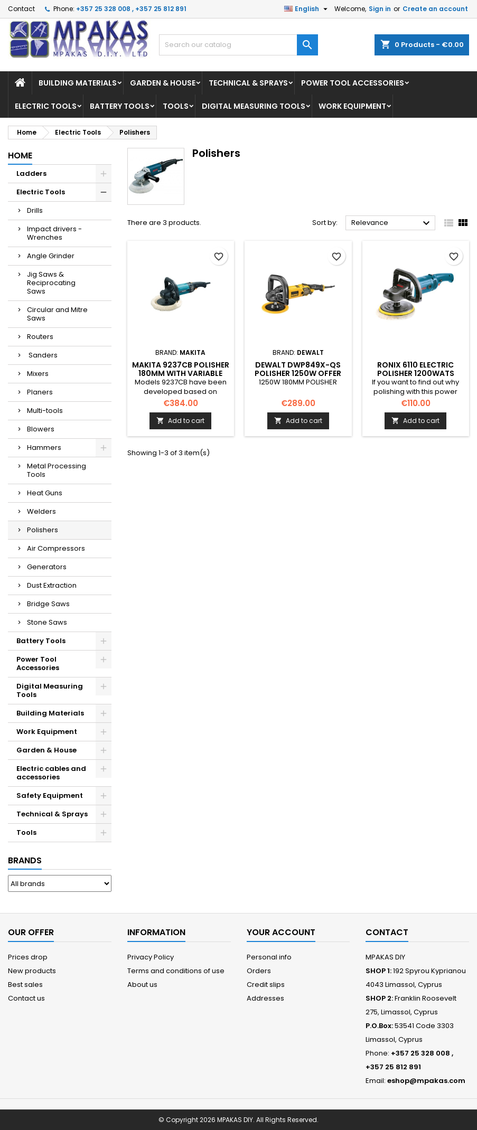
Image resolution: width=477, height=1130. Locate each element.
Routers (40, 337)
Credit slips (266, 985)
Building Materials (78, 83)
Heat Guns (44, 493)
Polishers (42, 530)
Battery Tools (119, 106)
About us (142, 985)
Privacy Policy (150, 957)
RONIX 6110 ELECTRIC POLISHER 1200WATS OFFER (415, 373)
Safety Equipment (49, 795)
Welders (41, 511)
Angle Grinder (50, 256)
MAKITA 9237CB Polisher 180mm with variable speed (180, 373)
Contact (21, 8)
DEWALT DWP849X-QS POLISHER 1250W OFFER (298, 369)
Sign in (380, 8)
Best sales (25, 985)
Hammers (44, 447)
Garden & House (162, 83)
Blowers (40, 429)
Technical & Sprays (248, 83)
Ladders (31, 173)
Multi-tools (45, 411)
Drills (35, 210)
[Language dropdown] (307, 9)
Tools (176, 106)
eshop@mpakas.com (426, 1081)
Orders (259, 971)
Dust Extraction (52, 585)
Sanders (42, 355)
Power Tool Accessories (352, 83)
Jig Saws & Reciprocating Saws (51, 282)
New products (32, 971)
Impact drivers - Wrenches (54, 233)
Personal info (269, 957)
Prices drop (28, 957)
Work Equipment (352, 106)
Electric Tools (46, 106)
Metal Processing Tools (56, 470)
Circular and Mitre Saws (57, 314)
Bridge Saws (48, 604)
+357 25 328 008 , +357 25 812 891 (131, 8)
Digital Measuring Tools (253, 106)
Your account (281, 932)
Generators (47, 567)
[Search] (238, 44)
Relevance (392, 223)
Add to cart (180, 420)
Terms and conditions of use (176, 971)
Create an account (435, 8)
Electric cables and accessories (51, 773)
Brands (25, 860)
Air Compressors (56, 548)
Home (20, 155)
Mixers (38, 374)
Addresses (265, 998)
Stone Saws (47, 622)
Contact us (26, 998)
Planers (40, 392)
